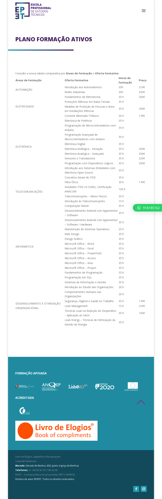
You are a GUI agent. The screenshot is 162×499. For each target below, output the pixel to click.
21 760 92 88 (51, 470)
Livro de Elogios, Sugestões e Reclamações (38, 456)
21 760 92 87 (35, 470)
